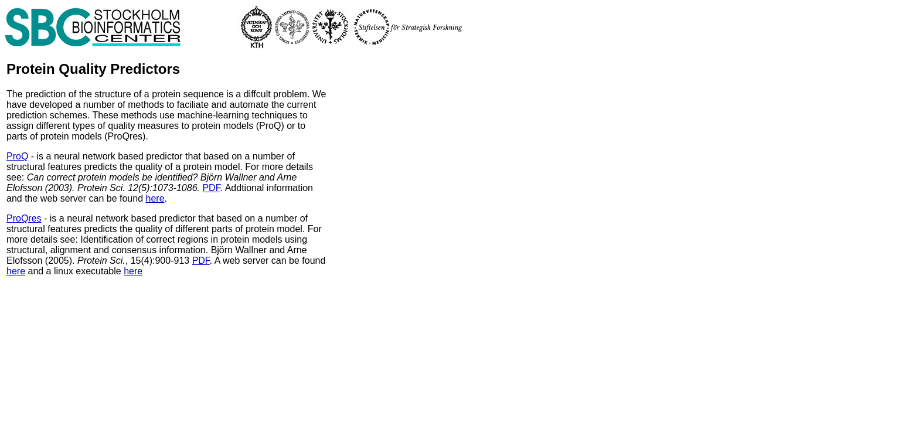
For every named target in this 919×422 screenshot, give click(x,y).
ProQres (24, 218)
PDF (211, 188)
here (155, 198)
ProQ (17, 156)
